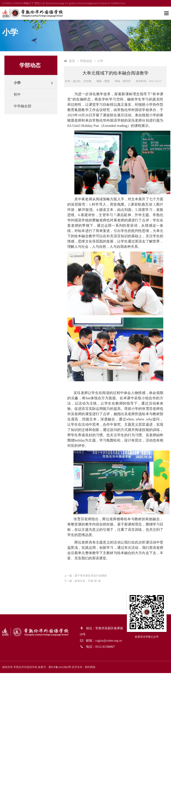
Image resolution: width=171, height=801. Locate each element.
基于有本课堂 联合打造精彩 (91, 575)
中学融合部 (22, 106)
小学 (17, 83)
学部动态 (86, 60)
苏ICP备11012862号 (60, 667)
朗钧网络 (90, 667)
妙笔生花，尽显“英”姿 (88, 580)
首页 (72, 60)
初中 (17, 94)
